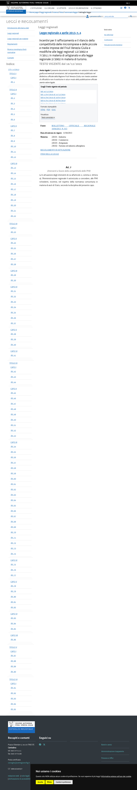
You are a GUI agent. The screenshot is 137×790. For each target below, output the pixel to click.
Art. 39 (13, 339)
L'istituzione (36, 8)
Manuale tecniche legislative (113, 45)
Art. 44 (13, 382)
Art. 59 (13, 473)
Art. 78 (13, 586)
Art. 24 (13, 242)
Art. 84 (13, 623)
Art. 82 (13, 607)
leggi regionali (45, 12)
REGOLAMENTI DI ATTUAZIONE (55, 150)
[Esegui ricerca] (131, 16)
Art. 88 (13, 661)
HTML (43, 109)
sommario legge (71, 12)
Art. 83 (13, 618)
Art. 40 (13, 344)
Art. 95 (13, 709)
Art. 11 (13, 151)
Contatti (10, 58)
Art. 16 (13, 184)
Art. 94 (13, 704)
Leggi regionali (13, 33)
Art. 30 (13, 280)
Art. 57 (13, 462)
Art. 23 (13, 232)
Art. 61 (13, 484)
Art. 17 (13, 189)
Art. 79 (13, 591)
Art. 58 (13, 468)
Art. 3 (13, 103)
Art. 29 (13, 275)
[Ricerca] (115, 16)
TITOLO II (13, 89)
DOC (54, 109)
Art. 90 (13, 671)
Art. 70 (13, 532)
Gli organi (49, 8)
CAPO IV (14, 287)
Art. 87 (13, 655)
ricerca (55, 12)
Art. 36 (13, 318)
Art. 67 (13, 516)
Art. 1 (13, 82)
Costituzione (108, 40)
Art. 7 (13, 130)
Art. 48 (13, 409)
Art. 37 (13, 323)
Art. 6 (13, 119)
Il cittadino (96, 8)
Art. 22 (13, 216)
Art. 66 (13, 511)
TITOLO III (13, 223)
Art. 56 (13, 457)
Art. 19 (13, 200)
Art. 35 (13, 312)
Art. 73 (13, 548)
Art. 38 (13, 334)
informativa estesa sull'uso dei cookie (116, 776)
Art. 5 (13, 114)
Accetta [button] (40, 782)
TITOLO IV (13, 363)
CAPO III (14, 163)
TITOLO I (12, 73)
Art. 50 (13, 419)
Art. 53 (13, 435)
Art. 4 (13, 108)
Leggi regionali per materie (17, 38)
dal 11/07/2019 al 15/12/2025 (53, 94)
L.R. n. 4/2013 (13, 69)
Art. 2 (13, 98)
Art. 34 (13, 307)
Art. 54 (13, 446)
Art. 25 (13, 248)
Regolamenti (12, 44)
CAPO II (14, 126)
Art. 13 (13, 167)
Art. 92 (13, 693)
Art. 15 (13, 178)
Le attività (61, 8)
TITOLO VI (13, 679)
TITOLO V (13, 647)
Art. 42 (13, 371)
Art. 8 (13, 135)
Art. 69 (13, 527)
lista (61, 12)
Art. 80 (13, 596)
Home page (34, 12)
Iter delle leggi (108, 35)
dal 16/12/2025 (47, 91)
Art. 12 (13, 157)
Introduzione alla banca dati (18, 28)
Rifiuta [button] (49, 782)
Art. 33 (13, 301)
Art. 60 (13, 478)
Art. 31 (13, 291)
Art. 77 (13, 575)
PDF (48, 109)
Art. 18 (13, 194)
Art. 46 (13, 398)
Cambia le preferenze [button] (63, 782)
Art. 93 (13, 698)
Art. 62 (13, 489)
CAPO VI (14, 351)
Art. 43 (13, 377)
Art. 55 (13, 452)
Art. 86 (13, 639)
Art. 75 (13, 564)
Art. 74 (13, 553)
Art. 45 (13, 393)
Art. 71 (13, 537)
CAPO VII (14, 635)
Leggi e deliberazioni (78, 8)
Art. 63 (13, 494)
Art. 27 (13, 259)
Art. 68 (13, 521)
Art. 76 (13, 570)
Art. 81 (13, 602)
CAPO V (14, 329)
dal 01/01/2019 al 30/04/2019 (53, 100)
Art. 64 (13, 500)
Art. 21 (13, 210)
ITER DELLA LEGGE (50, 154)
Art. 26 (13, 253)
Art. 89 (13, 666)
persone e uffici (93, 16)
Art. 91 (13, 687)
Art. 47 (13, 403)
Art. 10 (13, 146)
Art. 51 (13, 425)
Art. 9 (13, 141)
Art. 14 (13, 173)
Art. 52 (13, 430)
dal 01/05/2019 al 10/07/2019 (53, 97)
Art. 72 (13, 543)
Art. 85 (13, 628)
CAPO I (13, 78)
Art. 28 (13, 264)
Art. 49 (13, 414)
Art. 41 (13, 355)
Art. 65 (13, 505)
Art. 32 (13, 296)
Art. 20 (13, 205)
